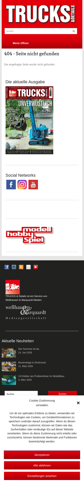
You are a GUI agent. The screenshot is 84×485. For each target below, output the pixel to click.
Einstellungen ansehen (42, 476)
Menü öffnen (21, 43)
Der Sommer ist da (28, 348)
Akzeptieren (41, 454)
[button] (78, 403)
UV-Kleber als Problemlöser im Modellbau (41, 376)
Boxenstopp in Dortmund (32, 362)
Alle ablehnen (42, 465)
